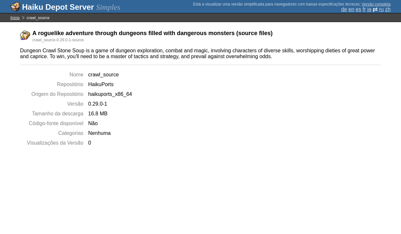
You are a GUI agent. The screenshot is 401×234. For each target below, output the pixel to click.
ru (381, 9)
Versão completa (376, 4)
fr (364, 9)
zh (388, 9)
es (358, 9)
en (351, 9)
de (344, 9)
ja (369, 9)
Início (15, 18)
